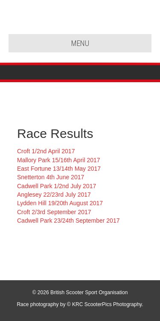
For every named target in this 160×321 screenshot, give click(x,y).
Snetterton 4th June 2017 (50, 177)
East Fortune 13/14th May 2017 (59, 168)
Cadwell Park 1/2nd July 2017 (56, 186)
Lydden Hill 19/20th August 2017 (60, 203)
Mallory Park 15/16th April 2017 (58, 160)
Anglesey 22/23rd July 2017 (54, 194)
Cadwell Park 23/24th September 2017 (68, 220)
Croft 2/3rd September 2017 (54, 212)
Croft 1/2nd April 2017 (46, 151)
